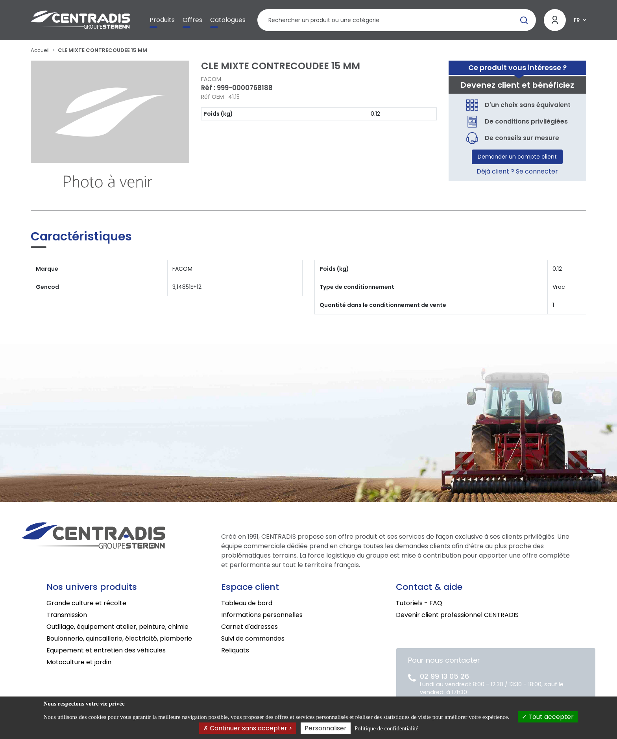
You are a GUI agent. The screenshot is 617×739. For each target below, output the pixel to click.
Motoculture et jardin (78, 662)
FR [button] (577, 20)
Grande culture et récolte (86, 603)
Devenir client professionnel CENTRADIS (457, 614)
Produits (162, 19)
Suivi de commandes (252, 638)
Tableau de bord (246, 603)
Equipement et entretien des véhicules (106, 650)
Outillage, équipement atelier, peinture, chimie (117, 626)
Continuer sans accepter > (247, 728)
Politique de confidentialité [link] (386, 728)
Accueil (40, 50)
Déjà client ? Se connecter (517, 171)
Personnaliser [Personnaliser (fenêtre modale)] (326, 728)
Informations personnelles (262, 614)
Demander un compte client (517, 157)
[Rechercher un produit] (396, 20)
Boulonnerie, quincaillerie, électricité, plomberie (119, 638)
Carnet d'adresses (249, 626)
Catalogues (228, 19)
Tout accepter (548, 716)
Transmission (66, 614)
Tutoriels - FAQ (419, 603)
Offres (192, 19)
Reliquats (235, 650)
